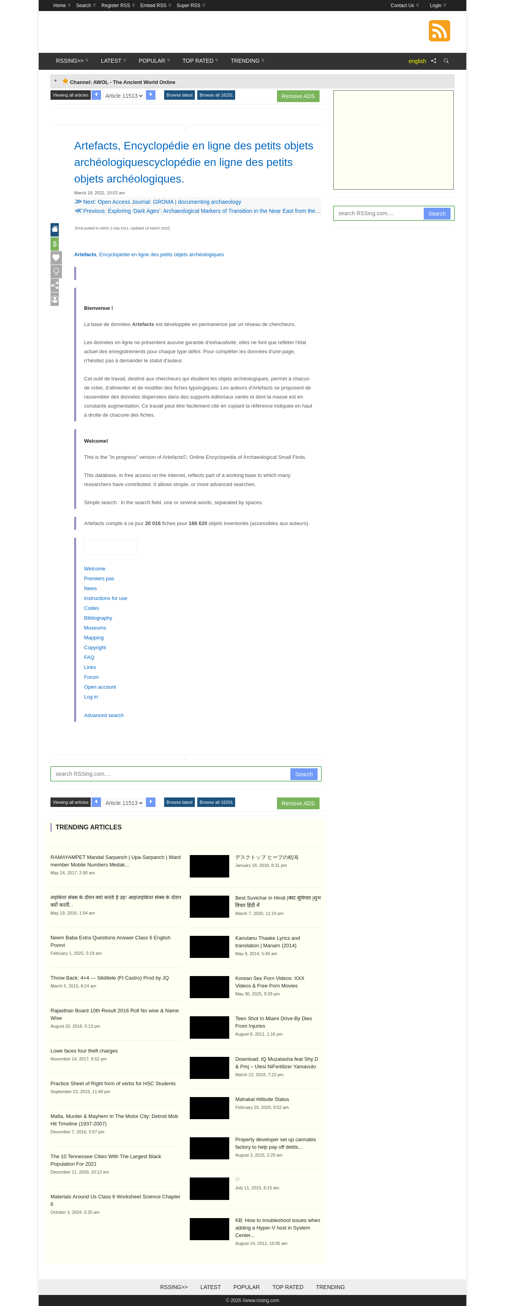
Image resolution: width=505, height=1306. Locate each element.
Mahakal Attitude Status (262, 1099)
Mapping (94, 638)
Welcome (94, 569)
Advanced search (103, 715)
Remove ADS (298, 96)
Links (90, 667)
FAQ (89, 657)
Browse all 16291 (216, 95)
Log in (91, 697)
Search (303, 774)
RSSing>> (174, 1287)
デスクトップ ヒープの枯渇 (266, 857)
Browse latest (179, 95)
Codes (91, 608)
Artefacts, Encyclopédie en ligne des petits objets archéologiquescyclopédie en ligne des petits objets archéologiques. (192, 161)
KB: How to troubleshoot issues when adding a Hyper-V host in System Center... (277, 1227)
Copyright (95, 647)
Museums (95, 628)
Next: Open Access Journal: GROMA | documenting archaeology (157, 202)
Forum (91, 677)
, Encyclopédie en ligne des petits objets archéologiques (149, 254)
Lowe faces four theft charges (84, 1051)
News (90, 588)
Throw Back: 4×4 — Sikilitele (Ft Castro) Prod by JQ (109, 978)
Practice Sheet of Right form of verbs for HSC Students (113, 1083)
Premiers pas (99, 578)
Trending (330, 1287)
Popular (247, 1287)
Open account (100, 687)
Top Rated (287, 1287)
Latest (210, 1287)
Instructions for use (105, 598)
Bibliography (98, 618)
